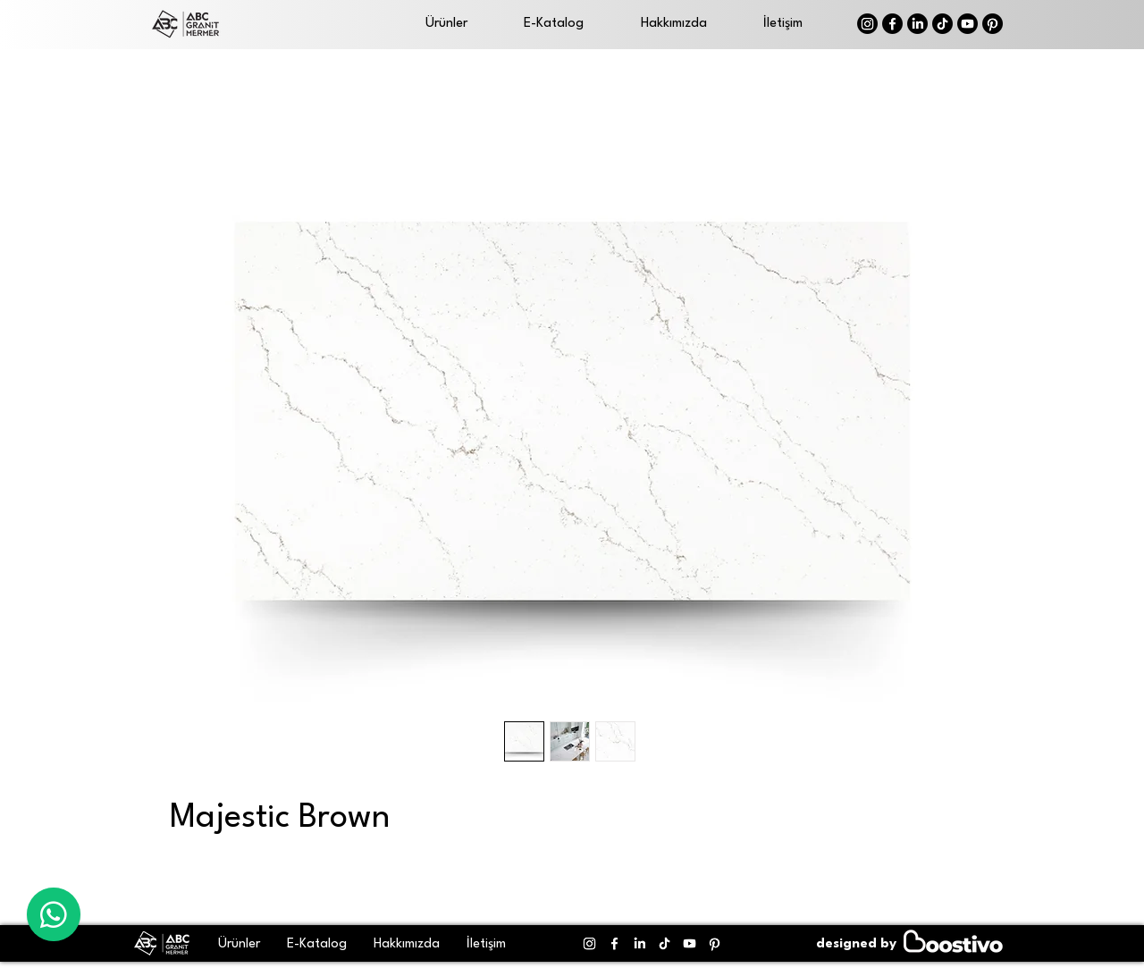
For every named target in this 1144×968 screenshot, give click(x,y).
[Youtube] (967, 23)
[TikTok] (942, 23)
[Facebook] (892, 23)
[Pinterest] (992, 23)
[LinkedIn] (917, 23)
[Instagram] (867, 23)
